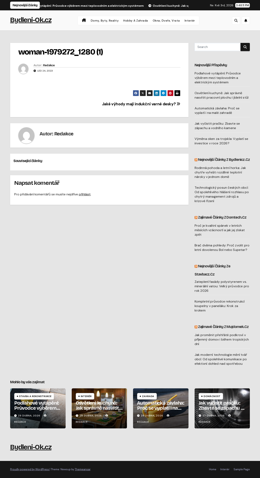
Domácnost (212, 396)
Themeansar (82, 469)
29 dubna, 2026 (29, 415)
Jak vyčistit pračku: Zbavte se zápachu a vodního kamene (217, 125)
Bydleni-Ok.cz (30, 20)
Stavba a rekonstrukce (35, 396)
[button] (236, 20)
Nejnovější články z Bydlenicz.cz (224, 159)
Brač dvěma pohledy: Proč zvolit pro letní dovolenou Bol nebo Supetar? (222, 247)
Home (212, 469)
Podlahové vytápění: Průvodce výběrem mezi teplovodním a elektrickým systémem (218, 77)
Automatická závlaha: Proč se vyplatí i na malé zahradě (217, 110)
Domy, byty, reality (105, 20)
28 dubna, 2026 (91, 415)
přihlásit (85, 194)
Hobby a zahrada (135, 20)
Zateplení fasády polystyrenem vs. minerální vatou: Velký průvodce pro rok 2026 (222, 286)
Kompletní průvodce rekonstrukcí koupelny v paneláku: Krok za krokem (220, 305)
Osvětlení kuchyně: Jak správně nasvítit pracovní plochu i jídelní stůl (222, 95)
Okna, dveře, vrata (166, 20)
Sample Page (242, 469)
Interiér (190, 20)
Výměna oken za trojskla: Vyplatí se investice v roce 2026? (221, 141)
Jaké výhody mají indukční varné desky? (141, 104)
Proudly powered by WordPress (30, 469)
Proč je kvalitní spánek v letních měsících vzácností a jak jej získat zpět (220, 230)
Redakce (49, 65)
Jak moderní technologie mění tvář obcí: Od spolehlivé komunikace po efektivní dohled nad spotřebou (221, 359)
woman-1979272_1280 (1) (60, 52)
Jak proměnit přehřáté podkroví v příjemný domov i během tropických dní (222, 339)
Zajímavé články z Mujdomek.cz (223, 326)
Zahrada (148, 396)
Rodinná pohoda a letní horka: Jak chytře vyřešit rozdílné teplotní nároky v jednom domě (220, 172)
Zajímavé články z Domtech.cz (222, 217)
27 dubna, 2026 (214, 415)
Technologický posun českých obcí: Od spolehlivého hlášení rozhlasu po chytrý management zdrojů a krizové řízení (222, 194)
